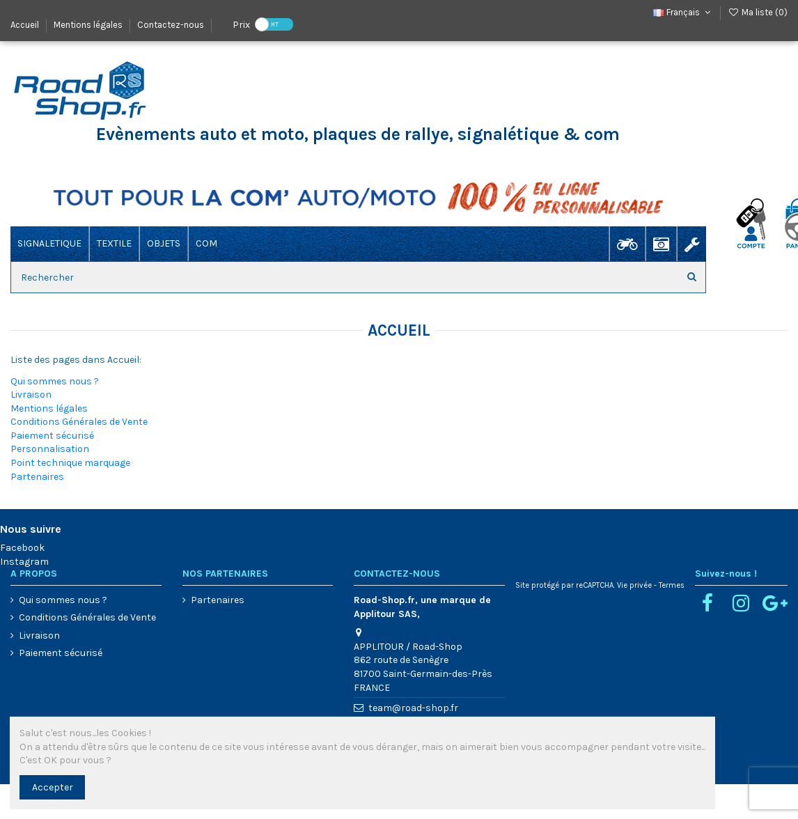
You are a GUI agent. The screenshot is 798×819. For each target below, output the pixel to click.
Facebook (22, 548)
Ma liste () (758, 12)
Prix (241, 24)
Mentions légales (89, 25)
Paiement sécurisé (52, 436)
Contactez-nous (170, 25)
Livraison (31, 394)
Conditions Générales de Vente (79, 422)
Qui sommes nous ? (54, 381)
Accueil (25, 25)
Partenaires (37, 477)
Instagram (24, 562)
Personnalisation (49, 449)
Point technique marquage (70, 463)
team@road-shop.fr (413, 708)
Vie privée (634, 585)
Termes (671, 585)
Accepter (52, 787)
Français (683, 12)
